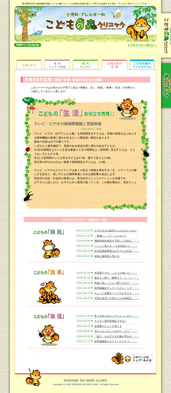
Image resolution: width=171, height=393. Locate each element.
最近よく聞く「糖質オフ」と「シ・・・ (116, 277)
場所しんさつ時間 (57, 59)
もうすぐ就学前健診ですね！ (110, 321)
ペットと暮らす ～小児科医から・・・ (115, 246)
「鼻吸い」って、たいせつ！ (110, 235)
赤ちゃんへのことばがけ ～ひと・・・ (115, 331)
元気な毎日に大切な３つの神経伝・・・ (116, 298)
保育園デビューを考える (108, 326)
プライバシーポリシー (142, 46)
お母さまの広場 (114, 59)
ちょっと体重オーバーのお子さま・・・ (116, 293)
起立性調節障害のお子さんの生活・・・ (116, 251)
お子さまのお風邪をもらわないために (115, 230)
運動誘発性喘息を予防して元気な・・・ (116, 240)
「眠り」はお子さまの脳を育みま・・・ (116, 336)
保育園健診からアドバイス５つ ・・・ (115, 341)
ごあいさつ (29, 59)
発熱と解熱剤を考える (106, 256)
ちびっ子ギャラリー (142, 59)
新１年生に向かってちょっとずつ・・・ (116, 316)
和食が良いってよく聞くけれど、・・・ (116, 283)
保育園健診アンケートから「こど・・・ (116, 288)
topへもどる (27, 45)
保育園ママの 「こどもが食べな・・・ (115, 272)
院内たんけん (85, 59)
